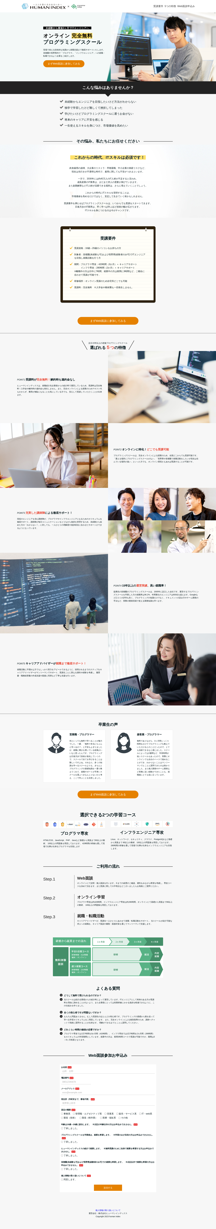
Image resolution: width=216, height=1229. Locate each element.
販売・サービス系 (126, 1114)
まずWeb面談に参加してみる (64, 63)
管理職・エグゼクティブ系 (87, 1114)
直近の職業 (66, 1110)
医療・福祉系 (108, 1118)
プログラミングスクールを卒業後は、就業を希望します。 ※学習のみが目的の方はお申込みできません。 (107, 1135)
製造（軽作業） (89, 1118)
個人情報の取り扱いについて (73, 1176)
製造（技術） (69, 1118)
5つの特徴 (170, 6)
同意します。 (69, 1179)
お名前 (64, 1067)
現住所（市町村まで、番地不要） (75, 1099)
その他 (123, 1118)
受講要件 (158, 6)
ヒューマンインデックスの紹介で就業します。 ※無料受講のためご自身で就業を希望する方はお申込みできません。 (107, 1150)
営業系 (109, 1114)
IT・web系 (145, 1114)
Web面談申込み (186, 6)
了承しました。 (70, 1128)
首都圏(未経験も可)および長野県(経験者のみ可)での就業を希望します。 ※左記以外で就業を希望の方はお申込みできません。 (107, 1163)
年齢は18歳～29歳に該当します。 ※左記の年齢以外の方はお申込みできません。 (97, 1124)
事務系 (65, 1114)
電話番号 (65, 1078)
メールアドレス (68, 1088)
